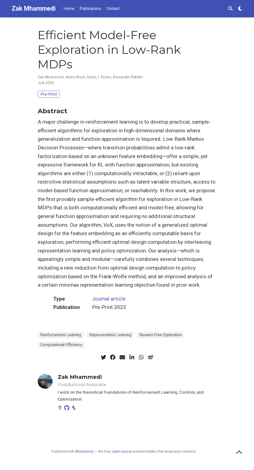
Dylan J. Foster (99, 77)
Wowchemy (84, 451)
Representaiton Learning (110, 334)
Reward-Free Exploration (160, 334)
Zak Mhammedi (34, 8)
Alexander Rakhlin (128, 77)
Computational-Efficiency (61, 344)
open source (122, 451)
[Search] (230, 9)
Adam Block (75, 77)
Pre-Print (49, 94)
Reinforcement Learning (60, 334)
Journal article (109, 299)
